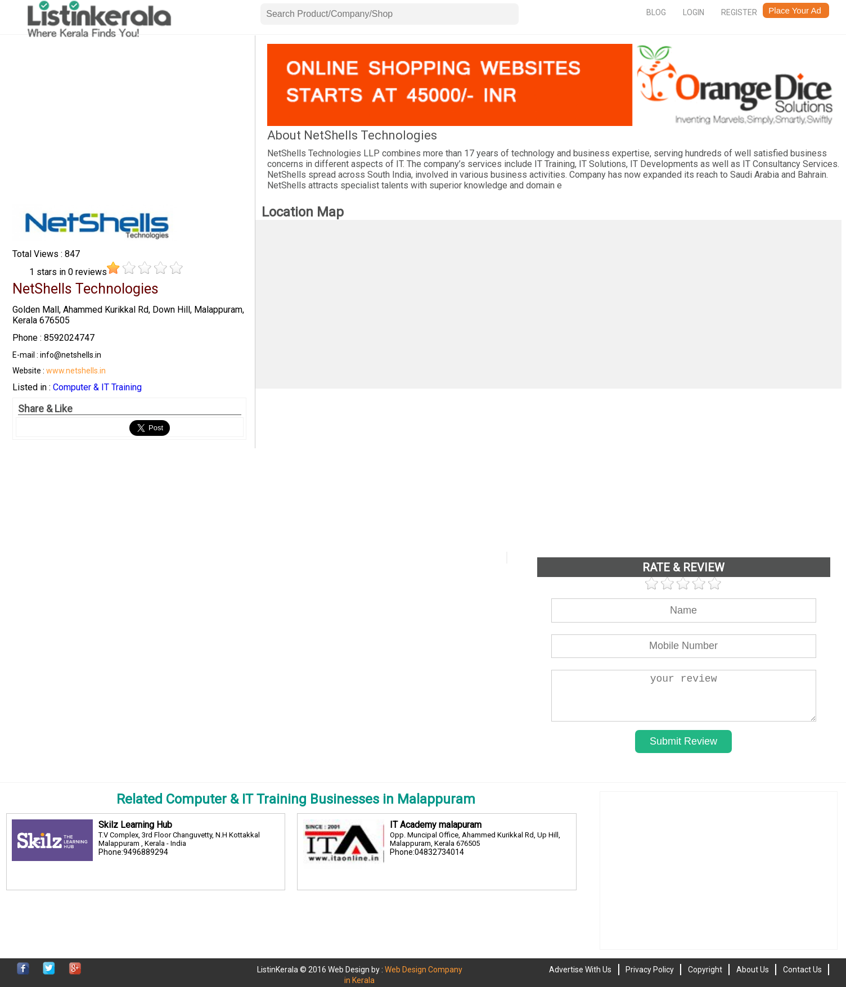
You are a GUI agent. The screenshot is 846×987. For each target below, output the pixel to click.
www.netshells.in (76, 370)
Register (739, 12)
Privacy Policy (650, 969)
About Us (752, 969)
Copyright (705, 969)
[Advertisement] (129, 122)
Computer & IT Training (97, 387)
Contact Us (802, 969)
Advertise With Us (580, 969)
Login (693, 12)
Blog (656, 12)
